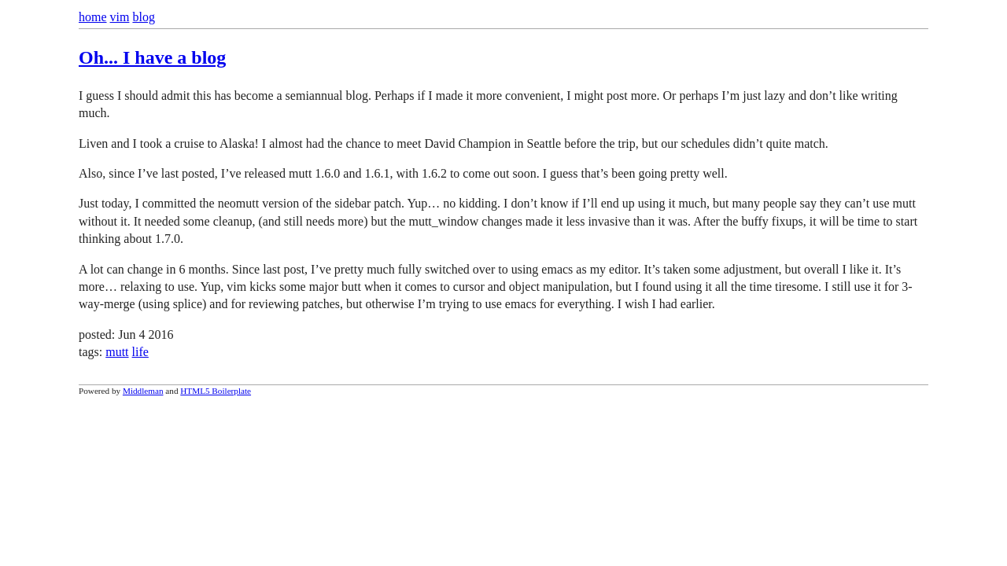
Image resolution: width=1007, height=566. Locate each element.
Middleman (143, 390)
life (140, 351)
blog (143, 17)
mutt (116, 351)
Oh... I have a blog (152, 57)
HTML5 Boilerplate (215, 390)
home (93, 17)
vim (120, 17)
